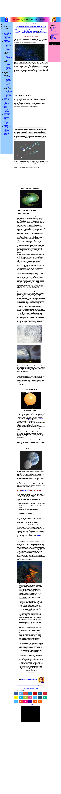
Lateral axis (9, 57)
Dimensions (53, 38)
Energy (52, 35)
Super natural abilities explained (29, 679)
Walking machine (6, 109)
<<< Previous (27, 23)
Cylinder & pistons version (9, 66)
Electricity (53, 37)
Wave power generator (7, 100)
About (5, 134)
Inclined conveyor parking (8, 78)
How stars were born (34, 30)
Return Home (31, 672)
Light (52, 36)
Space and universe (55, 33)
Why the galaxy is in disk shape (30, 31)
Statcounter (31, 704)
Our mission (7, 136)
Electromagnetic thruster (8, 34)
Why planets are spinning (21, 30)
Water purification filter (6, 104)
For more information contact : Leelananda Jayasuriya (26, 685)
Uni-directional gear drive (7, 97)
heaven (38, 535)
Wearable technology (6, 130)
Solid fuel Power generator (8, 124)
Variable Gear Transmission (7, 127)
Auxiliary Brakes (6, 107)
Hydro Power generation (7, 42)
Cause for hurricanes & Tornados (29, 32)
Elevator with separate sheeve (8, 85)
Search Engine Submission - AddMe (31, 688)
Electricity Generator (6, 117)
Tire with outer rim (8, 94)
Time (52, 30)
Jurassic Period (26, 490)
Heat (52, 39)
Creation (53, 29)
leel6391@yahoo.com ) (39, 685)
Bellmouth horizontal (8, 44)
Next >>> (35, 23)
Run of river (7, 47)
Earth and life (54, 31)
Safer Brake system (6, 115)
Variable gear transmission (7, 132)
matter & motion (54, 34)
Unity (52, 28)
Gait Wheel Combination (7, 112)
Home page (6, 32)
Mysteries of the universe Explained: (31, 27)
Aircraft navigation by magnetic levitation (7, 38)
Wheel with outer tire (9, 92)
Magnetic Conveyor (8, 81)
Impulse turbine (8, 50)
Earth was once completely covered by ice (30, 419)
